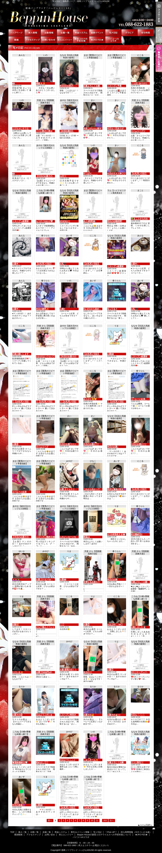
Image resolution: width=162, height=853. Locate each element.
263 (105, 820)
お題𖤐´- (16, 264)
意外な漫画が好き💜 (116, 489)
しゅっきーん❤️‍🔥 (90, 760)
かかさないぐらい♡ (45, 356)
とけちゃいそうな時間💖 (23, 128)
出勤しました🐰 (138, 627)
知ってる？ (112, 309)
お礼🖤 (63, 264)
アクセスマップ (33, 39)
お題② (86, 624)
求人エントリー (65, 39)
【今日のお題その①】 (22, 537)
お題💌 (110, 354)
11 (97, 820)
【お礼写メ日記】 (139, 173)
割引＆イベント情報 (97, 32)
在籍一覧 (65, 32)
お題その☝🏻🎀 (113, 715)
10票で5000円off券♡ (46, 672)
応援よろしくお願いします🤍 (120, 762)
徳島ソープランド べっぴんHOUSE (77, 850)
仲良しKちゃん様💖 (92, 128)
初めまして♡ (42, 762)
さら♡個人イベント (45, 627)
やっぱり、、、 (90, 173)
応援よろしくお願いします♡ (144, 582)
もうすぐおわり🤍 (44, 221)
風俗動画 (16, 39)
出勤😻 (15, 624)
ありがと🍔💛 (90, 399)
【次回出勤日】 (67, 131)
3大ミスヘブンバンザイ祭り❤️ (145, 672)
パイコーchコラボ (113, 39)
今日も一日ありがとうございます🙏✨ (125, 128)
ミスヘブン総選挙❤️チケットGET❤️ (124, 266)
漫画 (38, 492)
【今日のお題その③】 (46, 176)
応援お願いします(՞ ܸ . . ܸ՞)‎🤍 (24, 354)
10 (92, 820)
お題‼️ (62, 309)
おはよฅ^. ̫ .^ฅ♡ (115, 624)
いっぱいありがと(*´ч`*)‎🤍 (143, 83)
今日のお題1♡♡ (138, 444)
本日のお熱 (112, 579)
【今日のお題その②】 (70, 356)
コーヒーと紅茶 (19, 492)
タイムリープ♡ (138, 131)
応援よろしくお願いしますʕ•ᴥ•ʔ (98, 86)
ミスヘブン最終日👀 (45, 537)
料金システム (81, 32)
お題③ (15, 444)
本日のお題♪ (112, 447)
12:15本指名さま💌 (116, 534)
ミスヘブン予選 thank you (120, 86)
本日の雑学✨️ (42, 309)
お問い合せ (49, 39)
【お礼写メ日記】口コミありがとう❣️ (53, 264)
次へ (112, 820)
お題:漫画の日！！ (68, 669)
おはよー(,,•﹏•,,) (67, 760)
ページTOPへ (146, 825)
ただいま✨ (17, 672)
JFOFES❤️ (65, 221)
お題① (110, 669)
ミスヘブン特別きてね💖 (71, 715)
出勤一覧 (49, 32)
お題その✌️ (88, 715)
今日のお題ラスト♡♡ (70, 444)
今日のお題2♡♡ (91, 444)
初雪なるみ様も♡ (91, 582)
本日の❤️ (87, 672)
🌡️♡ (62, 624)
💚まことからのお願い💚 (142, 218)
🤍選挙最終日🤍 (20, 762)
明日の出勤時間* (114, 221)
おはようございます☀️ (46, 715)
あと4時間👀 (89, 221)
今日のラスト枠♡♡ (116, 173)
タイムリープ (42, 447)
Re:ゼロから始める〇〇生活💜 (97, 309)
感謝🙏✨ (40, 83)
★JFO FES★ (97, 39)
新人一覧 (33, 32)
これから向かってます (93, 489)
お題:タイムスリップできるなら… (75, 489)
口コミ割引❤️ (137, 762)
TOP (16, 32)
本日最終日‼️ (136, 534)
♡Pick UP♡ (129, 32)
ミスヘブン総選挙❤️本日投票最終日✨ (30, 221)
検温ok (86, 537)
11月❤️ (63, 176)
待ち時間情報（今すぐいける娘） (145, 32)
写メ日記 (113, 32)
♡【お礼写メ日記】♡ (22, 401)
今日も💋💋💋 (138, 715)
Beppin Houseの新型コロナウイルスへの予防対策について (81, 39)
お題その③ (17, 715)
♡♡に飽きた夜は (44, 131)
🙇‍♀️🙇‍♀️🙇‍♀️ (16, 579)
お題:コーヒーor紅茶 (45, 579)
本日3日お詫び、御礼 (69, 86)
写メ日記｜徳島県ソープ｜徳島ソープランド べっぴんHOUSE (81, 15)
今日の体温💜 (18, 805)
